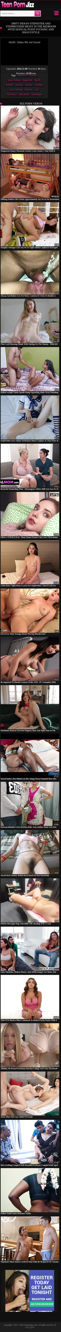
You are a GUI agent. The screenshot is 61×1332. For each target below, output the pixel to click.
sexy (37, 89)
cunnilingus (36, 94)
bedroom (29, 89)
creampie (39, 85)
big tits (37, 80)
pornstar (19, 85)
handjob (9, 85)
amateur (28, 85)
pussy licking (14, 80)
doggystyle (27, 80)
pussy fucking (16, 89)
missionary (12, 94)
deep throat (24, 94)
